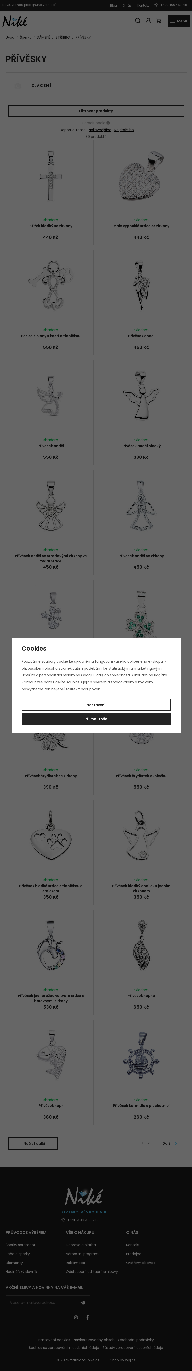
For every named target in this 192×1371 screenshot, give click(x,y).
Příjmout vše (96, 718)
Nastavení (96, 704)
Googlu (87, 675)
